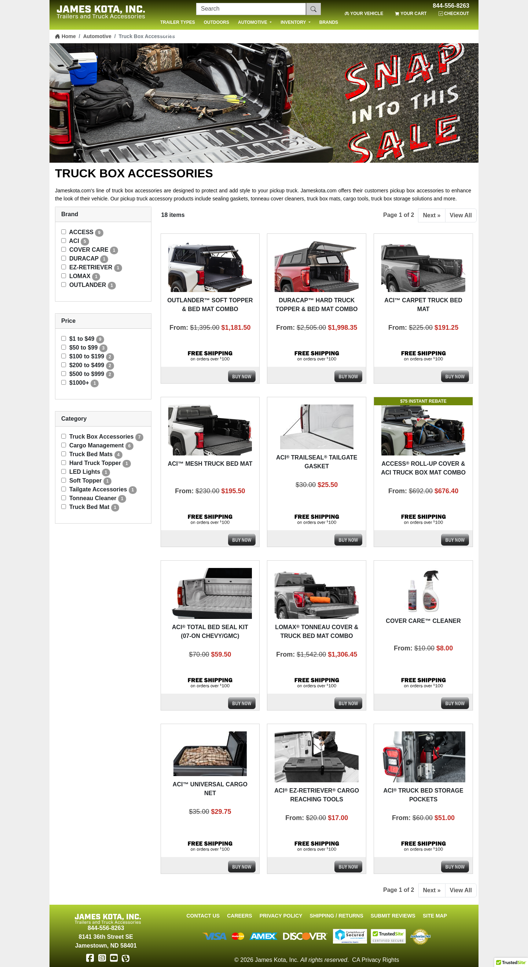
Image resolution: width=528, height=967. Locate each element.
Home (65, 36)
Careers (239, 916)
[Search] (251, 9)
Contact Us (203, 916)
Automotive (97, 36)
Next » (431, 215)
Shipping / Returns (336, 916)
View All (461, 215)
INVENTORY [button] (293, 22)
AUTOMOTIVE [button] (253, 22)
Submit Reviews (393, 916)
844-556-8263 (451, 6)
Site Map (435, 916)
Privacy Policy (281, 916)
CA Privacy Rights (375, 960)
